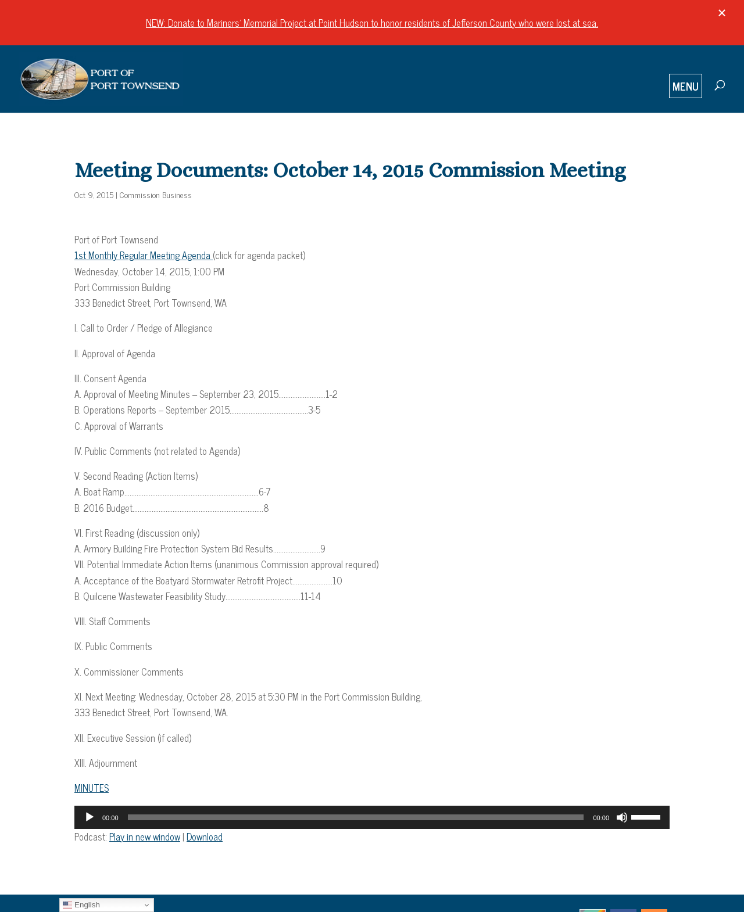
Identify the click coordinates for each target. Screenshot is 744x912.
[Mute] (622, 817)
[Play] (89, 817)
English (81, 905)
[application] (372, 817)
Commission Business (156, 194)
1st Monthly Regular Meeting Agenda (143, 255)
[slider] (356, 817)
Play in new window (144, 836)
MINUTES (91, 787)
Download (205, 836)
